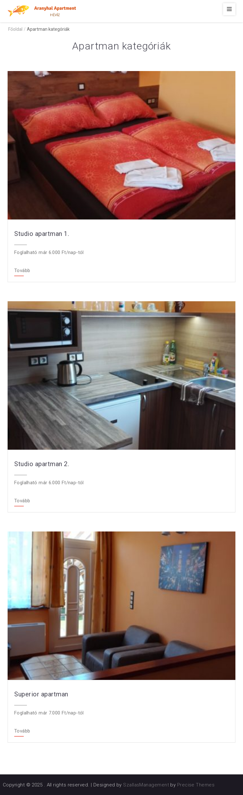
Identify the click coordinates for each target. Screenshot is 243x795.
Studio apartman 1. (41, 234)
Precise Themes (196, 785)
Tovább (22, 270)
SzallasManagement (146, 785)
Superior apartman (41, 694)
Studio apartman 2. (41, 464)
